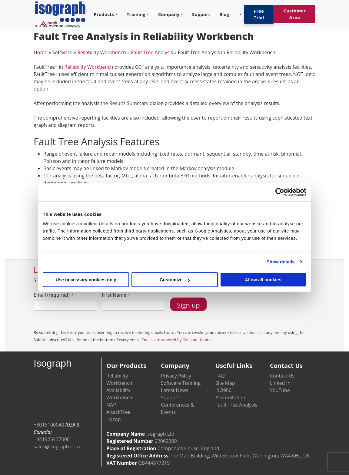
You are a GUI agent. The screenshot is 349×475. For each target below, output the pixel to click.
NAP (111, 404)
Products (104, 14)
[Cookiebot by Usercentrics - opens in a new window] (279, 192)
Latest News (174, 390)
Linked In (280, 383)
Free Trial (259, 14)
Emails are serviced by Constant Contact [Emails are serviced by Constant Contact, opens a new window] (178, 339)
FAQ (220, 375)
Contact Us (282, 375)
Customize (175, 279)
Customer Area (295, 14)
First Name (116, 295)
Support (201, 14)
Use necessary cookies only (85, 279)
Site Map (225, 383)
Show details (281, 261)
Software (62, 52)
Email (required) (54, 295)
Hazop (113, 419)
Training (136, 14)
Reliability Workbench (101, 52)
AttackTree (118, 412)
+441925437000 (52, 439)
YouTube (280, 390)
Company (169, 14)
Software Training (181, 383)
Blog (224, 14)
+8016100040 (49, 424)
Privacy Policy (176, 375)
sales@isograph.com (57, 446)
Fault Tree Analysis (152, 52)
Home (40, 52)
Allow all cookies (263, 279)
